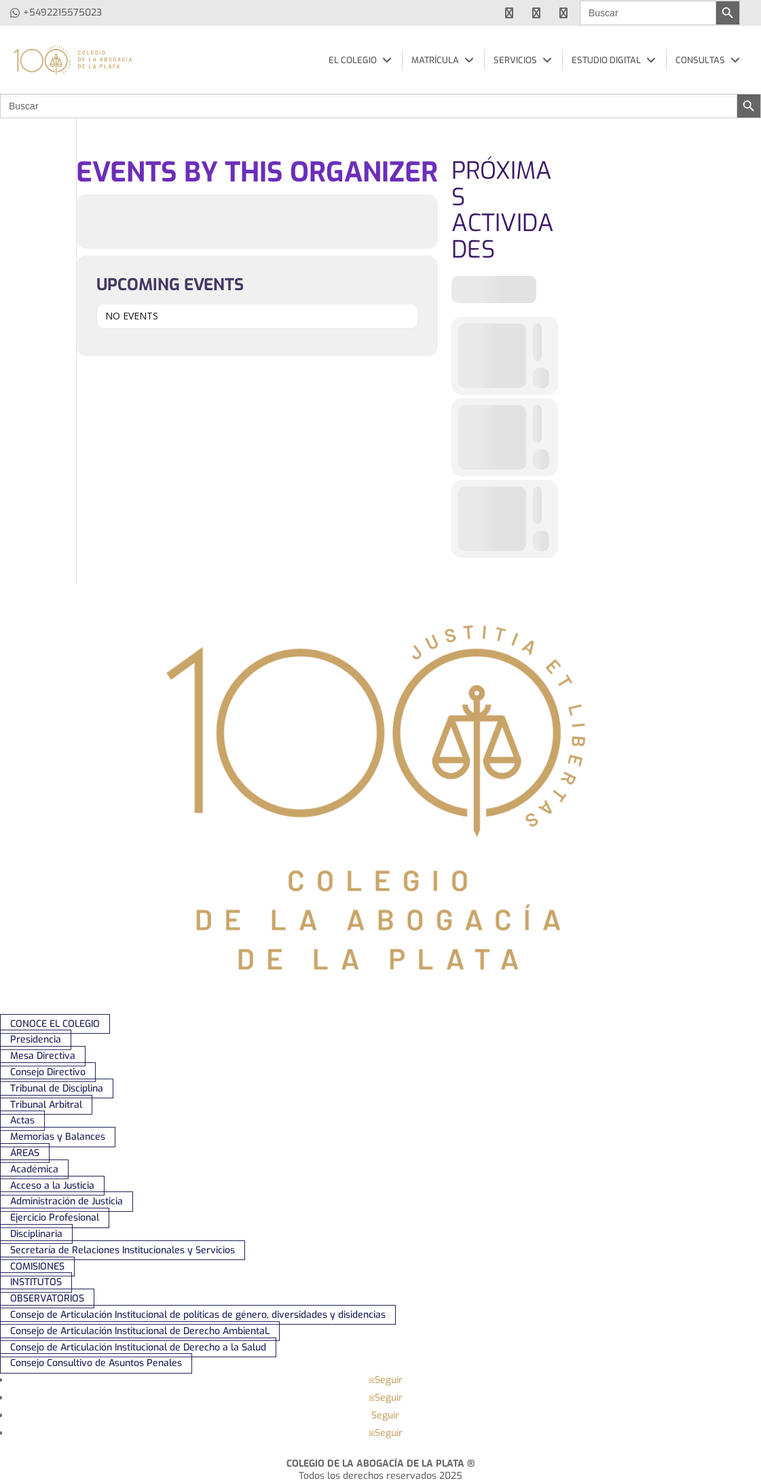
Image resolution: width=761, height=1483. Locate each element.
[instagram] (563, 13)
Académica (34, 1169)
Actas (22, 1121)
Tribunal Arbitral (46, 1104)
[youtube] (536, 13)
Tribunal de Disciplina (56, 1088)
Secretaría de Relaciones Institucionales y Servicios (122, 1250)
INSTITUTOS (36, 1282)
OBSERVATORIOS (47, 1298)
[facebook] (509, 13)
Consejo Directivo (48, 1072)
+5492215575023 (62, 12)
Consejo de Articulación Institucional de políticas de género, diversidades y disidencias (198, 1314)
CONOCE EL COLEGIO (55, 1023)
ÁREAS (24, 1153)
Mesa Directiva (42, 1055)
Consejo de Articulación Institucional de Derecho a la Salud (138, 1347)
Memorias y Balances (57, 1136)
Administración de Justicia (66, 1202)
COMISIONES (37, 1266)
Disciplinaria (36, 1233)
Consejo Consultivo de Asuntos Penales (96, 1363)
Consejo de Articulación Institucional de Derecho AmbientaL (140, 1331)
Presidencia (35, 1040)
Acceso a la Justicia (52, 1185)
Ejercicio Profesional (54, 1217)
